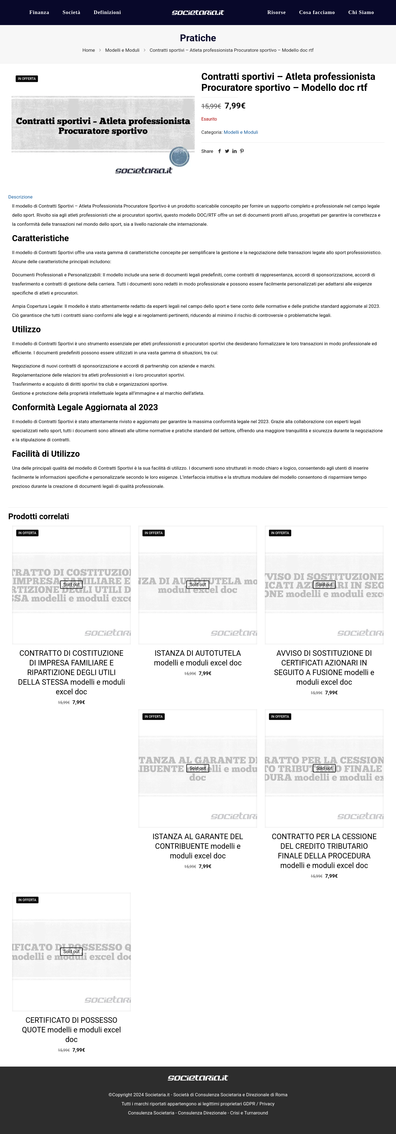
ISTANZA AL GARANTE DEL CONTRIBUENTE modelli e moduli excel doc (197, 846)
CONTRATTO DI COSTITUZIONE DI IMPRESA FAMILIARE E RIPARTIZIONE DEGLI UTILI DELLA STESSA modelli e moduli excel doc (71, 672)
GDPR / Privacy (258, 1103)
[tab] (198, 197)
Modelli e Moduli (122, 50)
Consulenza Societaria (151, 1113)
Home (88, 50)
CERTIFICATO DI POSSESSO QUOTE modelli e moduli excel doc (71, 1030)
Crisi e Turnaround (249, 1113)
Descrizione (20, 197)
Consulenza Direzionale (202, 1113)
